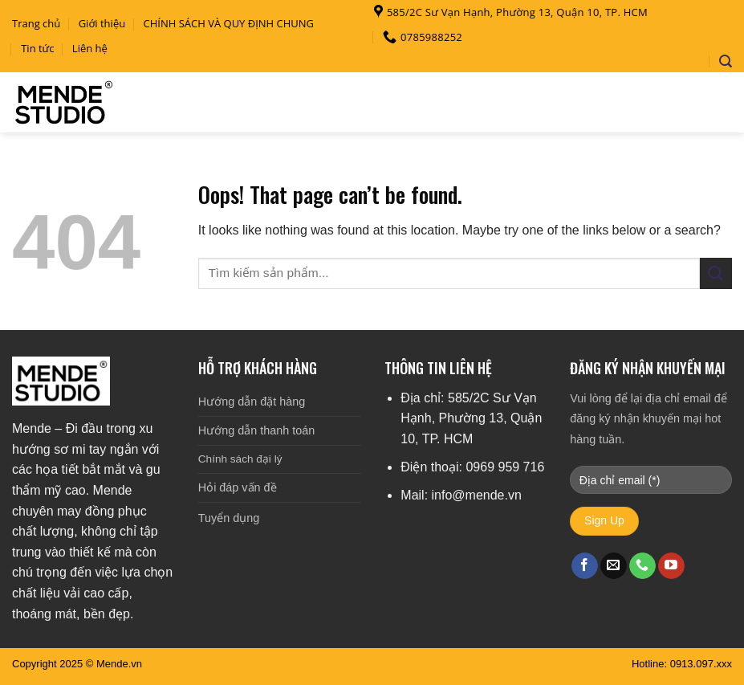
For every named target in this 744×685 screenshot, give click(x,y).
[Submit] (716, 273)
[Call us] (642, 566)
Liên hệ (90, 48)
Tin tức (37, 48)
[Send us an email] (613, 566)
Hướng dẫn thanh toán (256, 430)
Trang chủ (36, 23)
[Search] (725, 61)
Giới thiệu (102, 23)
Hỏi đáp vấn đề (237, 487)
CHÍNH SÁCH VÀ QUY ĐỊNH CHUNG (229, 23)
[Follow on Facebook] (584, 566)
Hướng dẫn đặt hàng (251, 401)
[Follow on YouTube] (671, 566)
